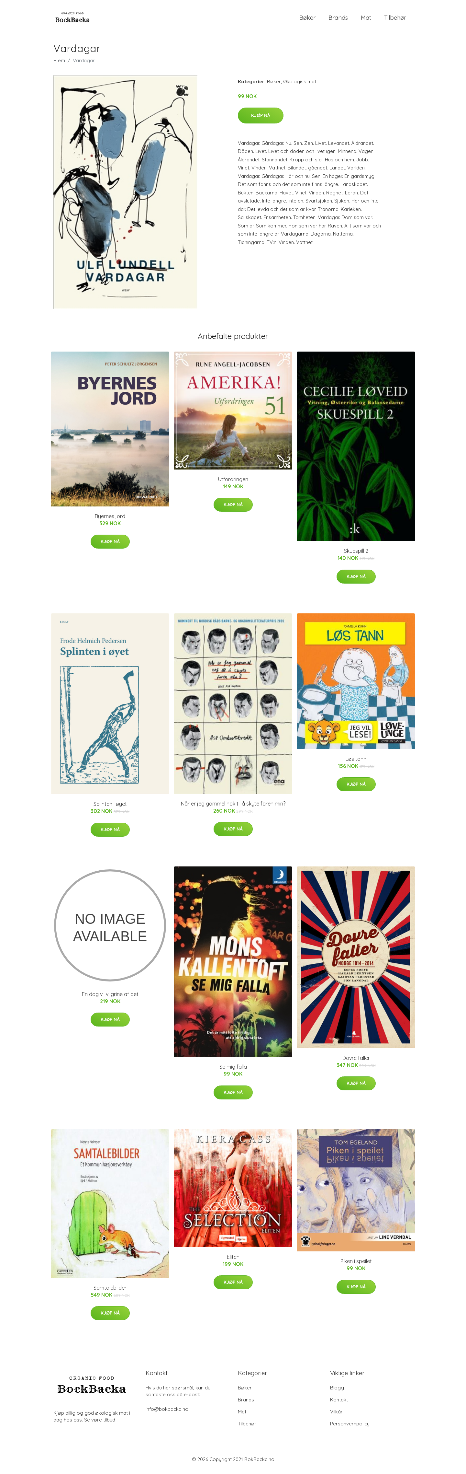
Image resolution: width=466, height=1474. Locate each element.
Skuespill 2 (356, 554)
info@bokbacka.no (167, 1413)
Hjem (59, 64)
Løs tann (356, 762)
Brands (338, 19)
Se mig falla (233, 1070)
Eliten (233, 1260)
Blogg (337, 1391)
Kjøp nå (260, 119)
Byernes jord (110, 519)
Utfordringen (233, 482)
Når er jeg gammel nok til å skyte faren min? (233, 807)
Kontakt (339, 1403)
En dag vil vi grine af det (110, 997)
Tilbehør (395, 19)
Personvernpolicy (350, 1427)
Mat (366, 19)
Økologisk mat (299, 85)
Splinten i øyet (110, 807)
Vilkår (336, 1415)
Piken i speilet (356, 1264)
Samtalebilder (110, 1291)
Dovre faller (356, 1061)
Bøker (307, 19)
